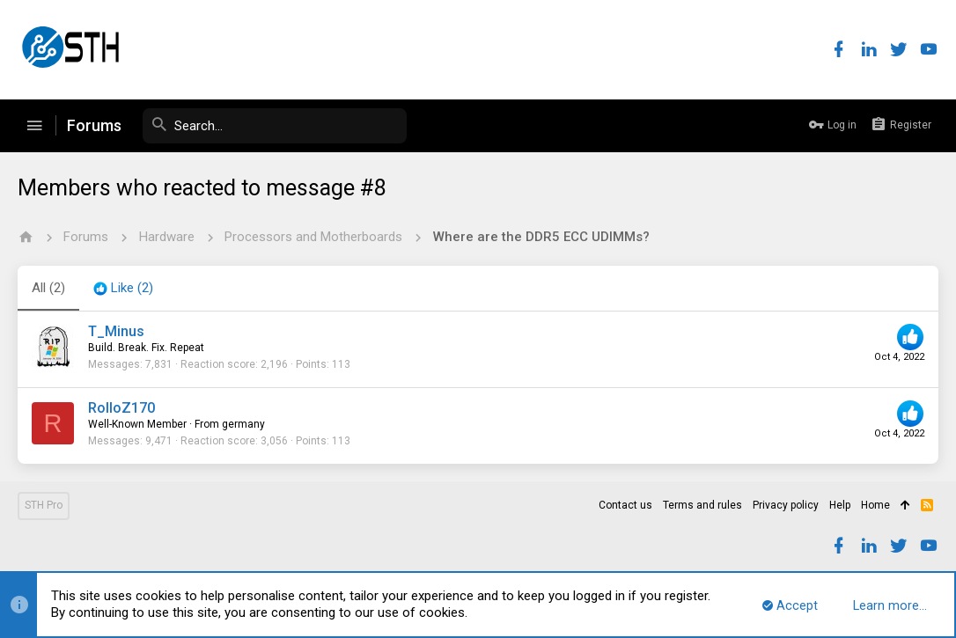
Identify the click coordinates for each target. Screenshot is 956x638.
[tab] (123, 289)
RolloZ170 (121, 408)
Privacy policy (786, 505)
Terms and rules (702, 505)
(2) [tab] (48, 288)
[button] (34, 126)
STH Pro (44, 505)
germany (243, 424)
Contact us (625, 505)
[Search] (275, 125)
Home (875, 505)
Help (839, 505)
